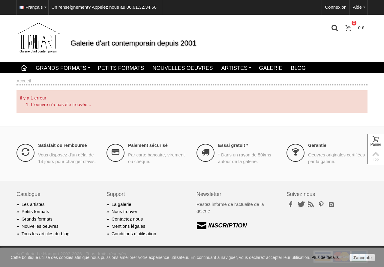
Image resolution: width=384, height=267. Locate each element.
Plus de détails (325, 257)
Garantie (317, 145)
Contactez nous (124, 218)
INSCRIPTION (221, 225)
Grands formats (34, 218)
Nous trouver (121, 211)
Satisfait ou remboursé (62, 145)
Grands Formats (63, 68)
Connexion (335, 7)
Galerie (270, 68)
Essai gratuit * (233, 145)
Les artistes (30, 204)
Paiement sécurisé (148, 145)
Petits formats (32, 211)
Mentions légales (125, 226)
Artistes (236, 68)
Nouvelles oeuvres (182, 68)
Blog (298, 68)
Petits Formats (121, 68)
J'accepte (362, 257)
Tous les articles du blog (43, 233)
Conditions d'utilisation (131, 233)
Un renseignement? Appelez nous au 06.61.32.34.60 (104, 7)
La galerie (118, 204)
